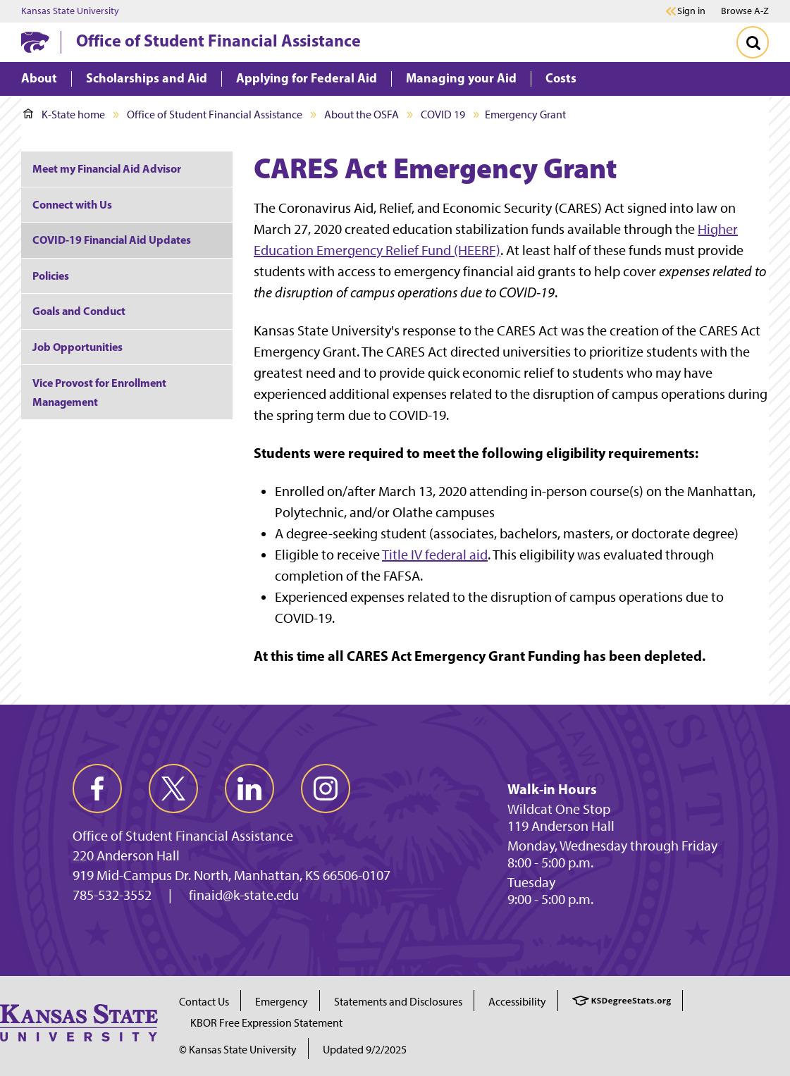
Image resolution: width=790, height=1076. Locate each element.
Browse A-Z (745, 11)
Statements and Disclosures (398, 1001)
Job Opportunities (77, 347)
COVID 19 (443, 114)
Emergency (281, 1001)
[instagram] (325, 788)
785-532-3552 (112, 894)
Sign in (691, 11)
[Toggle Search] (752, 42)
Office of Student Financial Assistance (218, 40)
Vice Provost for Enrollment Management (99, 392)
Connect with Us (72, 204)
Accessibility (517, 1001)
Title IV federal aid (435, 554)
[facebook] (97, 788)
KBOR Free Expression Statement (266, 1022)
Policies (50, 275)
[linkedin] (249, 788)
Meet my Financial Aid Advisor (106, 168)
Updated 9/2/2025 (365, 1049)
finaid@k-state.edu (244, 894)
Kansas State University (70, 11)
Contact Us (204, 1001)
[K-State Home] (35, 42)
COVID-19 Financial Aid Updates (111, 240)
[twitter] (173, 788)
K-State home (64, 114)
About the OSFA (361, 114)
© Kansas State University (238, 1049)
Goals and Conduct (78, 311)
